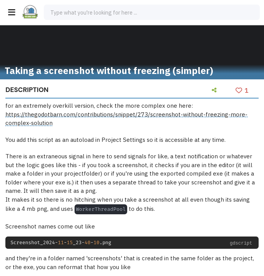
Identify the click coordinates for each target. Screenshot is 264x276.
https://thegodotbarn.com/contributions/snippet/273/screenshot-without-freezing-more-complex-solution (126, 119)
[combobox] (152, 12)
